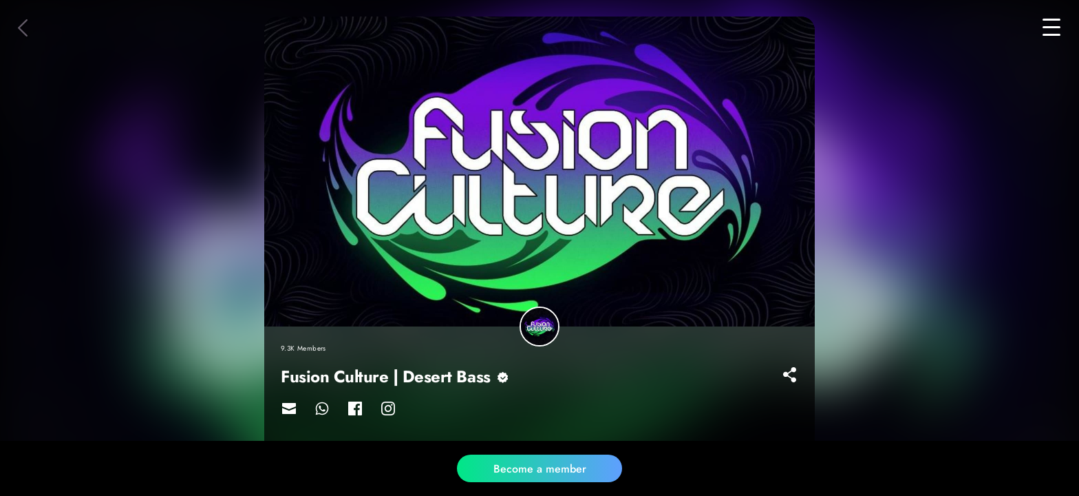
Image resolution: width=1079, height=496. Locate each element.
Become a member (539, 469)
